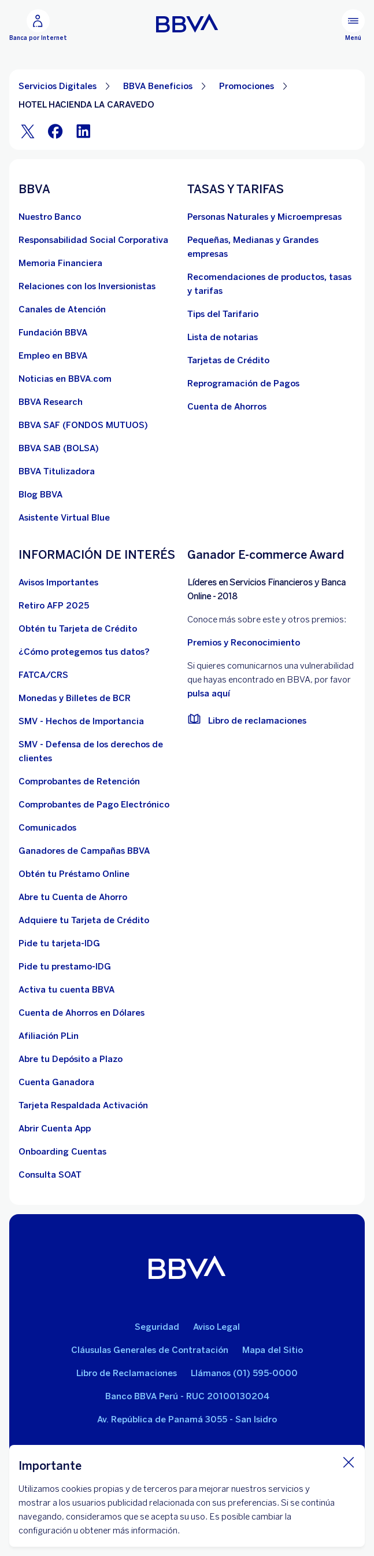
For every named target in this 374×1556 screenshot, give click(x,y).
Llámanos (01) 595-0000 (244, 1373)
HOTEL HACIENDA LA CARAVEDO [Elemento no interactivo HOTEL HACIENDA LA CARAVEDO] (86, 104)
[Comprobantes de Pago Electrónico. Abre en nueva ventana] (93, 805)
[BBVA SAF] (83, 425)
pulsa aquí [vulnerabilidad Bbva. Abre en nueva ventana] (208, 693)
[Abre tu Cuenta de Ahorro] (72, 897)
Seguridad (157, 1327)
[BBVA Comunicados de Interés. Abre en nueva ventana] (47, 828)
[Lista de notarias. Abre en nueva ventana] (222, 337)
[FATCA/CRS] (43, 675)
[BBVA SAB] (58, 448)
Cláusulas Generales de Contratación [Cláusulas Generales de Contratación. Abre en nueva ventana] (149, 1350)
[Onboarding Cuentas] (62, 1152)
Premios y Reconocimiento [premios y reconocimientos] (243, 642)
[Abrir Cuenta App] (54, 1128)
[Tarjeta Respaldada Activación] (83, 1105)
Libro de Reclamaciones (126, 1373)
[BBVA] (187, 1269)
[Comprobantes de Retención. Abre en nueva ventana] (79, 781)
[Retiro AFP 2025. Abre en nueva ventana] (53, 606)
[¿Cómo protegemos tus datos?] (84, 652)
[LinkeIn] (83, 131)
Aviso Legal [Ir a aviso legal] (216, 1327)
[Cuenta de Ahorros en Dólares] (81, 1013)
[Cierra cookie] (349, 1461)
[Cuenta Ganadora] (56, 1082)
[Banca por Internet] (38, 25)
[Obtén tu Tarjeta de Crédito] (77, 629)
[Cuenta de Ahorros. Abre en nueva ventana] (226, 407)
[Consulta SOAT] (50, 1175)
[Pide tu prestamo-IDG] (64, 967)
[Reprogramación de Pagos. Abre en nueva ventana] (243, 383)
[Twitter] (27, 131)
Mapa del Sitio (272, 1350)
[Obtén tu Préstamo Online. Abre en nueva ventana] (73, 874)
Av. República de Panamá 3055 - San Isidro (187, 1419)
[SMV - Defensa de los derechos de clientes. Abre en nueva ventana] (102, 751)
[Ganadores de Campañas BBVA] (84, 851)
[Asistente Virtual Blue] (64, 518)
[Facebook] (55, 131)
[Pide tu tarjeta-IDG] (59, 943)
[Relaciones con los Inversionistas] (86, 286)
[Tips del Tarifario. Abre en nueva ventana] (222, 314)
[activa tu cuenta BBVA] (66, 990)
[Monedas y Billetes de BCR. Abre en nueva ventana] (74, 698)
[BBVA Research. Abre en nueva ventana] (50, 402)
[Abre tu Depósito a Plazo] (70, 1059)
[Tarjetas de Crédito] (228, 360)
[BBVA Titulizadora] (56, 471)
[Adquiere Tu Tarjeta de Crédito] (83, 920)
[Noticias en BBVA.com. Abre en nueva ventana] (65, 379)
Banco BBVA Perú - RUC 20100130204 (187, 1396)
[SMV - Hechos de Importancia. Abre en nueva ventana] (81, 721)
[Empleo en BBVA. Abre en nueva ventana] (52, 356)
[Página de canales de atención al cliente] (62, 309)
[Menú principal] (353, 25)
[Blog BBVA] (40, 495)
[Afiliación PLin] (48, 1036)
